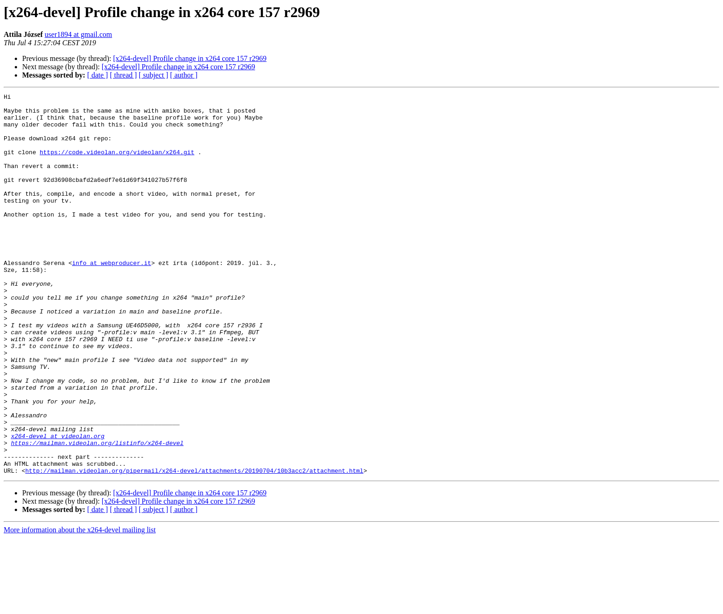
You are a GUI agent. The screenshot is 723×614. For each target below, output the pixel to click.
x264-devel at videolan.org (58, 505)
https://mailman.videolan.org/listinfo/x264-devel (97, 513)
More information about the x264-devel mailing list (80, 606)
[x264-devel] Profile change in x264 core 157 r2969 (190, 58)
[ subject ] (153, 75)
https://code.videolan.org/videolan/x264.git (117, 164)
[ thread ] (123, 75)
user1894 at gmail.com (78, 34)
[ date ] (97, 75)
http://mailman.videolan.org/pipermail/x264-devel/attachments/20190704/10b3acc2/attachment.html (194, 546)
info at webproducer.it (111, 297)
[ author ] (184, 75)
